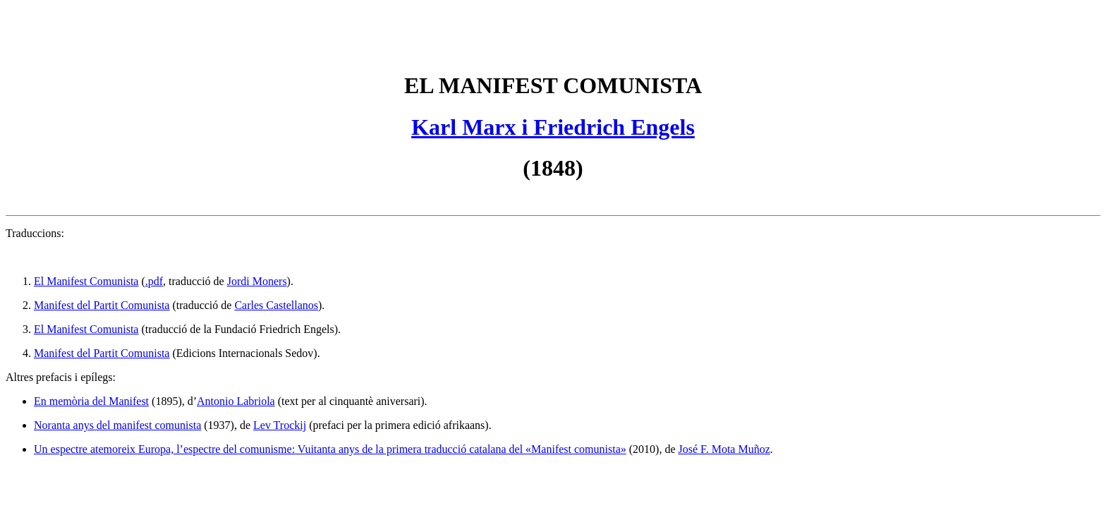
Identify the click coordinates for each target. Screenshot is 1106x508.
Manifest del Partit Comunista (101, 305)
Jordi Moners (257, 281)
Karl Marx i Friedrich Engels (553, 127)
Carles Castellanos (276, 305)
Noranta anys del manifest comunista (117, 425)
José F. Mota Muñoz (724, 449)
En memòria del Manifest (91, 401)
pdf (155, 281)
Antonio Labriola (236, 401)
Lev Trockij (279, 425)
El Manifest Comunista (86, 329)
